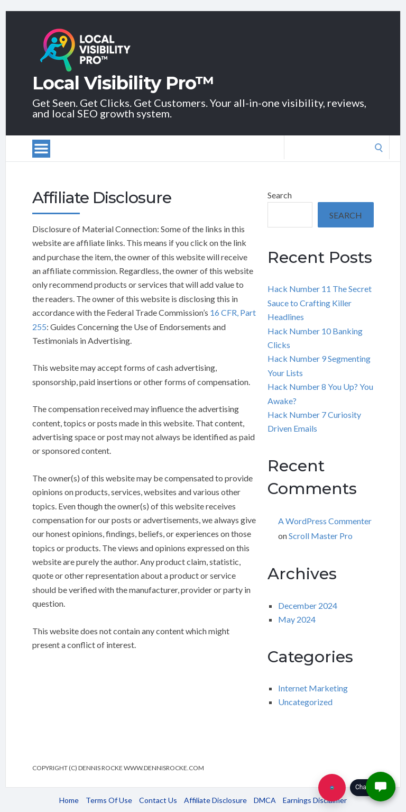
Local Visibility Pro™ (123, 83)
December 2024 (307, 605)
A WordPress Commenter (325, 521)
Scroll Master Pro (321, 536)
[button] (380, 786)
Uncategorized (305, 702)
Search (279, 195)
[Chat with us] (332, 787)
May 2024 (297, 619)
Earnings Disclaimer (315, 800)
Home (69, 800)
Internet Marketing (313, 688)
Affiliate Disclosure (215, 800)
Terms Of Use (109, 800)
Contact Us (158, 800)
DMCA (265, 800)
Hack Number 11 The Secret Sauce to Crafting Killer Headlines (319, 303)
